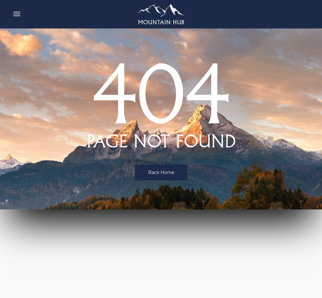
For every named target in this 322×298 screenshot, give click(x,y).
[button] (16, 14)
